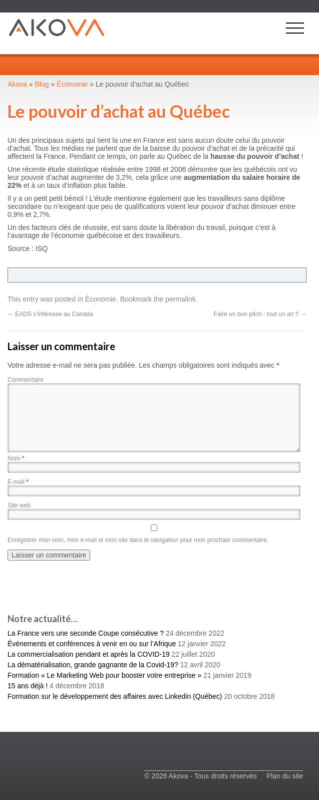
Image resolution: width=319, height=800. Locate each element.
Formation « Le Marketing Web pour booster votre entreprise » (104, 675)
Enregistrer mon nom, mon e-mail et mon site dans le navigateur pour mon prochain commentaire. (138, 540)
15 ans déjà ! (28, 686)
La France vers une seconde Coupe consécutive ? (86, 633)
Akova (17, 84)
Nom (16, 458)
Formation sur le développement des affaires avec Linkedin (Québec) (115, 696)
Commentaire (26, 379)
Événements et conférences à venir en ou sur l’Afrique (92, 644)
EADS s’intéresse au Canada (50, 314)
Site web (19, 505)
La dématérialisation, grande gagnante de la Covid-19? (93, 665)
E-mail (18, 481)
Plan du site (284, 776)
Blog (42, 84)
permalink (180, 299)
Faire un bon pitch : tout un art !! (260, 314)
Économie (100, 299)
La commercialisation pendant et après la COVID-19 (89, 654)
